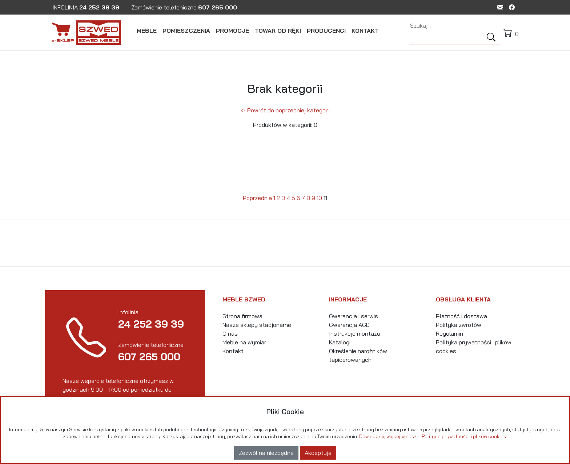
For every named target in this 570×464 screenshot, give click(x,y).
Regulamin (449, 333)
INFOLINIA (85, 7)
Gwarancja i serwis (353, 316)
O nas (230, 333)
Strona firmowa (242, 316)
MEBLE (147, 30)
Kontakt (233, 351)
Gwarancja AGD (349, 324)
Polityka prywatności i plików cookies (473, 347)
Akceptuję (318, 452)
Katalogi (339, 342)
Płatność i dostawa (461, 316)
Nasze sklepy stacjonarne (256, 324)
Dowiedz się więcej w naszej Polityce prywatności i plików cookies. (433, 436)
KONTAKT (365, 30)
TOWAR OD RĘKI (278, 30)
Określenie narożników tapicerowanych (358, 355)
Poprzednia (257, 197)
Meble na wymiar (244, 342)
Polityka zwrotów (458, 324)
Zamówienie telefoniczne (184, 7)
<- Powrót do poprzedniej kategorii (285, 110)
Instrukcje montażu (354, 333)
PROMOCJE (232, 30)
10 (319, 197)
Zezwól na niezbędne (266, 452)
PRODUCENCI (326, 30)
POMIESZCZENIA (186, 30)
